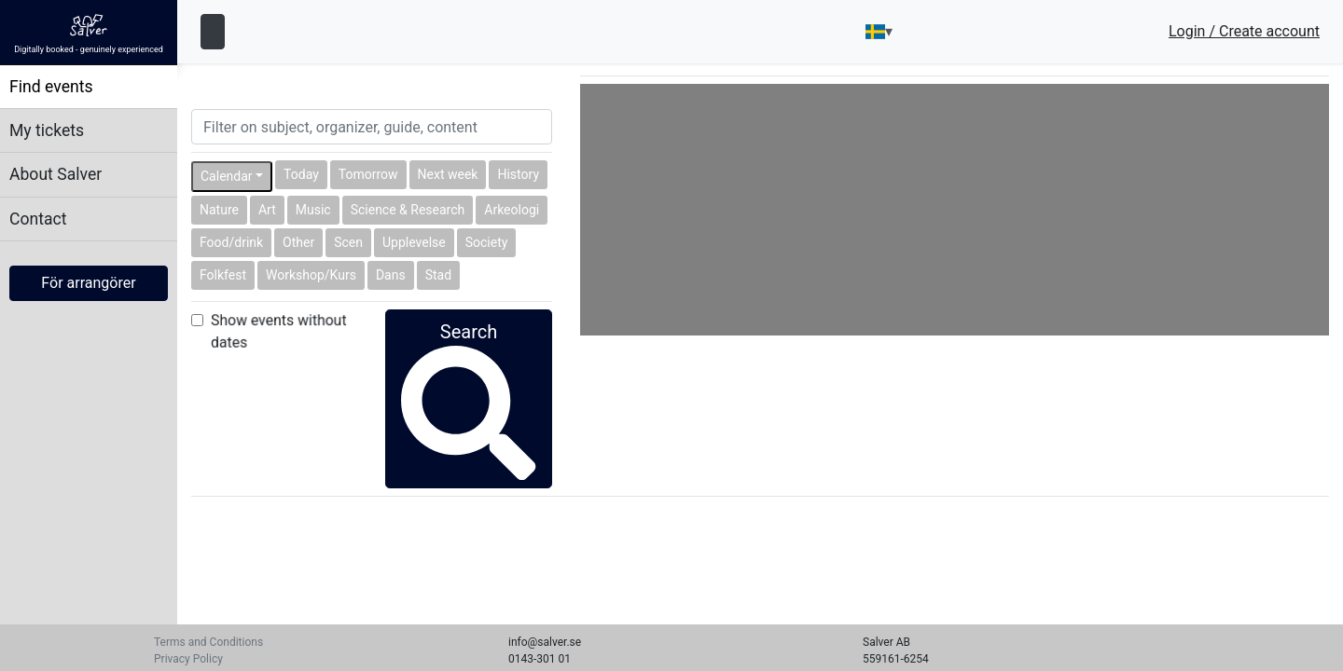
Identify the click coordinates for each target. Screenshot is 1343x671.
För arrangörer (88, 283)
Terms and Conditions (208, 642)
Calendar (227, 176)
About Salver (55, 174)
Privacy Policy (188, 658)
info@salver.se (544, 642)
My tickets (46, 130)
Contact (38, 219)
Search (468, 371)
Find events (51, 86)
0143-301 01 (539, 658)
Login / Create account (1244, 31)
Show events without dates (278, 330)
